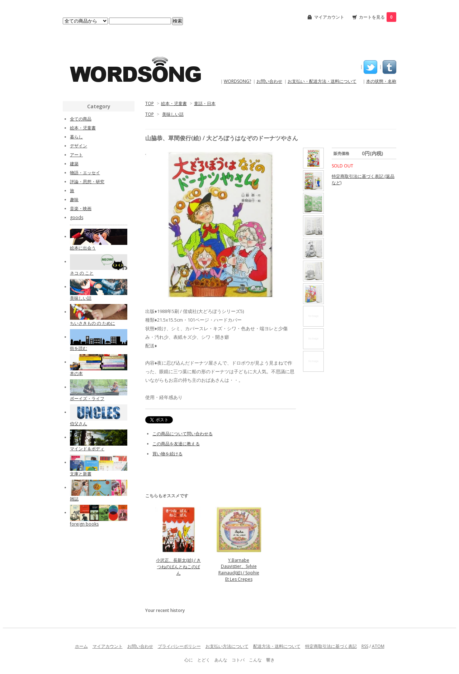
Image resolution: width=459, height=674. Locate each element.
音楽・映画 (80, 208)
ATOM (378, 646)
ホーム (81, 646)
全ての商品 (80, 119)
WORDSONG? (237, 81)
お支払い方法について (227, 646)
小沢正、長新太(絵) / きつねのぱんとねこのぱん (178, 566)
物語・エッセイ (85, 173)
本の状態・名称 (381, 81)
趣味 (74, 199)
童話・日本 (205, 103)
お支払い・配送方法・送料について (322, 81)
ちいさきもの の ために (92, 323)
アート (76, 155)
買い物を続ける (167, 454)
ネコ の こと (82, 273)
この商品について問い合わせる (182, 434)
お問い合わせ (269, 81)
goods (76, 217)
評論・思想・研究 (87, 182)
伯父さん (78, 424)
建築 (74, 164)
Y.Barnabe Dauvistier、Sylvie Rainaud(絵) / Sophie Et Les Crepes (238, 569)
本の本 (76, 373)
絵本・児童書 (174, 103)
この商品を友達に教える (176, 444)
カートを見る (377, 17)
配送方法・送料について (277, 646)
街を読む (78, 348)
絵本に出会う (83, 248)
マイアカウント (329, 17)
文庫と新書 (80, 474)
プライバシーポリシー (179, 646)
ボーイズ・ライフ (87, 398)
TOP (149, 103)
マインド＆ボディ (87, 449)
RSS (364, 646)
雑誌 (74, 499)
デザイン (78, 146)
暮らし (76, 137)
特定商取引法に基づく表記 (331, 646)
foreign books (84, 524)
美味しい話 (173, 114)
